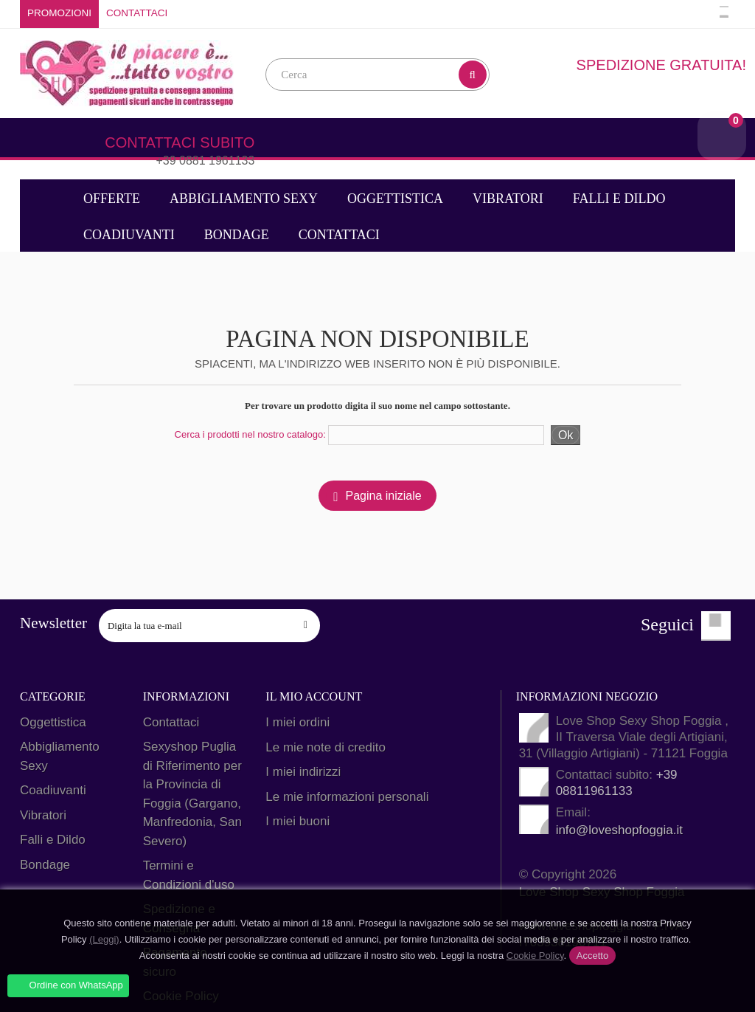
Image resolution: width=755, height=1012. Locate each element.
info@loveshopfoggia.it (619, 830)
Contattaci (136, 12)
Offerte (111, 198)
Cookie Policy (535, 955)
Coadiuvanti (129, 234)
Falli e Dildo (619, 198)
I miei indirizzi (303, 772)
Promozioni (59, 12)
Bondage (236, 234)
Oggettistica (395, 198)
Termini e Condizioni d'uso (188, 875)
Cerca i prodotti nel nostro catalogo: (250, 434)
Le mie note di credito (325, 747)
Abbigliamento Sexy (244, 198)
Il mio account (313, 696)
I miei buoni (297, 821)
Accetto (592, 955)
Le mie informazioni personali (346, 796)
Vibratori (508, 198)
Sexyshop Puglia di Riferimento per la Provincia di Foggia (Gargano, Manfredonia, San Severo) (192, 794)
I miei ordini (297, 722)
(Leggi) (104, 939)
